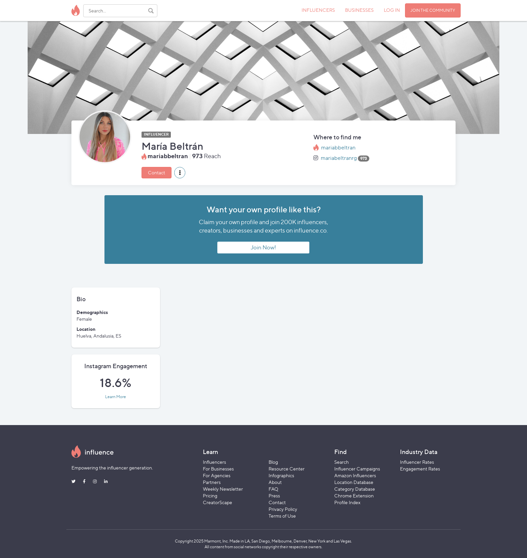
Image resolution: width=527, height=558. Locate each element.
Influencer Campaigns (357, 469)
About (275, 482)
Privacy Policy (283, 509)
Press (274, 495)
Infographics (281, 475)
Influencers (214, 462)
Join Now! (263, 247)
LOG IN (392, 10)
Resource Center (287, 469)
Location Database (353, 482)
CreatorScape (217, 502)
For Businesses (218, 469)
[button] (179, 172)
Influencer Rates (417, 462)
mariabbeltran (338, 147)
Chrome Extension (354, 495)
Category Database (354, 489)
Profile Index (347, 502)
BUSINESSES (359, 10)
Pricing (210, 495)
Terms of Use (282, 516)
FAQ (273, 489)
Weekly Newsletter (223, 489)
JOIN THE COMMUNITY (432, 10)
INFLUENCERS (318, 10)
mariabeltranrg (339, 158)
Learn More (115, 396)
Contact (156, 172)
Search (341, 462)
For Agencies (216, 475)
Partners (212, 482)
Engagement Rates (420, 469)
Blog (273, 462)
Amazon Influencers (355, 475)
